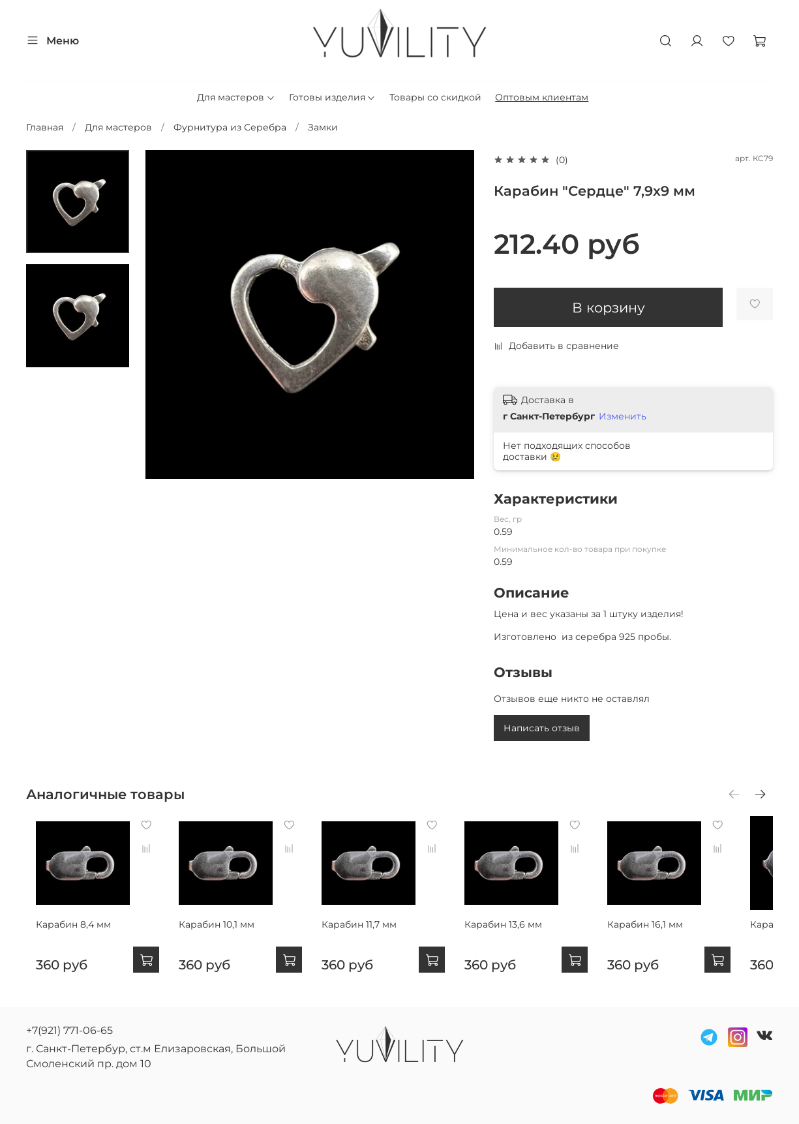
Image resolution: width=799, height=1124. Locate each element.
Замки (323, 127)
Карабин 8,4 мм (63, 935)
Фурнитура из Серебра (229, 127)
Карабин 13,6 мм (525, 935)
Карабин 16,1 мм (677, 935)
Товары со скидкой (435, 97)
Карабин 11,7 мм (370, 935)
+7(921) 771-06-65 (69, 1030)
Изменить (622, 416)
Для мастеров (236, 97)
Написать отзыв (542, 728)
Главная (44, 127)
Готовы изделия (332, 97)
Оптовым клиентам (541, 97)
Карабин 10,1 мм (217, 935)
